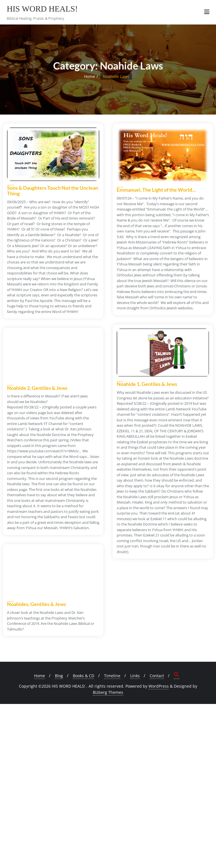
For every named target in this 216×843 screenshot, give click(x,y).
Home (89, 76)
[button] (176, 675)
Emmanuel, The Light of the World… (156, 190)
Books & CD (83, 675)
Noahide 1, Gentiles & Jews (147, 384)
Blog (59, 675)
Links (135, 675)
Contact (157, 675)
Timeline (112, 675)
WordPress (158, 686)
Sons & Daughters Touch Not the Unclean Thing (52, 190)
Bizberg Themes (108, 692)
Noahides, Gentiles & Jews (36, 604)
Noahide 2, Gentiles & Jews (37, 388)
